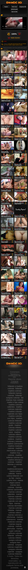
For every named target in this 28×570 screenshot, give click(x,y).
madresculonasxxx (15, 469)
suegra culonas (15, 540)
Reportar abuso (14, 379)
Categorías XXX (22, 6)
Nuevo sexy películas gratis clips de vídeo (14, 9)
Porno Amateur (9, 44)
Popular (6, 6)
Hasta (25, 567)
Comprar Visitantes (14, 382)
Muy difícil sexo (19, 43)
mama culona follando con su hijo (15, 475)
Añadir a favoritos (15, 37)
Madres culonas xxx (14, 2)
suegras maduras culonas (17, 44)
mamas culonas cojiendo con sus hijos (15, 501)
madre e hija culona (15, 402)
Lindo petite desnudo (12, 43)
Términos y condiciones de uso (14, 375)
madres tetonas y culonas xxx (14, 464)
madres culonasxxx (15, 444)
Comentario (15, 372)
